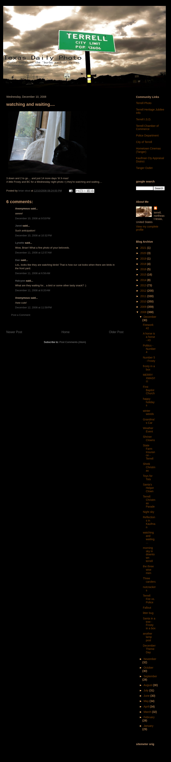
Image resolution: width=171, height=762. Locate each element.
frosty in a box (149, 368)
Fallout (147, 607)
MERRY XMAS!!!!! (149, 378)
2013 (143, 285)
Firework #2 (148, 326)
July (146, 690)
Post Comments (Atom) (72, 342)
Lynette (19, 242)
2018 (143, 263)
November (149, 659)
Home (66, 332)
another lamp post (147, 637)
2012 (143, 290)
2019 (143, 258)
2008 (143, 312)
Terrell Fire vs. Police (149, 599)
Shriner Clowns (149, 438)
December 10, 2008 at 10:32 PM (33, 235)
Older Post (116, 332)
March (147, 711)
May (146, 701)
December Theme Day (149, 649)
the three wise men (148, 570)
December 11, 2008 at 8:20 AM (32, 290)
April (146, 706)
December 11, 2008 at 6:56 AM (32, 273)
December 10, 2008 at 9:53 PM (32, 218)
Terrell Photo (144, 103)
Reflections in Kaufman (149, 522)
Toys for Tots (148, 477)
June (146, 695)
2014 (143, 280)
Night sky (148, 511)
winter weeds (148, 412)
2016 (143, 269)
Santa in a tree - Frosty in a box (149, 623)
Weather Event (148, 430)
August (148, 685)
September (150, 676)
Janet (18, 225)
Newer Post (14, 332)
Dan (17, 260)
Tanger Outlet (144, 168)
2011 (143, 296)
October (148, 667)
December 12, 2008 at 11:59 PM (33, 307)
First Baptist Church (149, 390)
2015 (143, 274)
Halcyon (20, 280)
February (148, 717)
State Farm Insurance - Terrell (149, 452)
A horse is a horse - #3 (149, 337)
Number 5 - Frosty (149, 359)
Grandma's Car (149, 421)
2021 (143, 247)
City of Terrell (144, 142)
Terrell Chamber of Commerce (147, 127)
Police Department (147, 135)
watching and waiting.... (149, 537)
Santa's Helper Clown (148, 488)
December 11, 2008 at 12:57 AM (33, 252)
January (148, 725)
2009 (143, 306)
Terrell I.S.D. (143, 119)
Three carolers (149, 580)
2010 (143, 301)
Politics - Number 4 (149, 349)
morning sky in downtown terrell (149, 554)
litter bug (148, 613)
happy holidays (148, 402)
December (149, 316)
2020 (143, 253)
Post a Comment (20, 314)
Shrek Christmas (149, 467)
